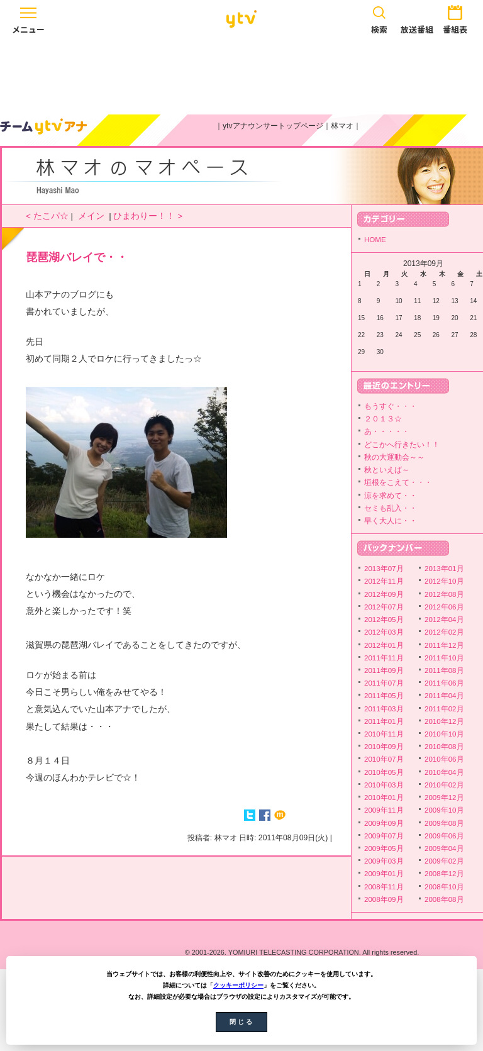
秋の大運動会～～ (394, 457)
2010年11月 (384, 734)
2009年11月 (384, 810)
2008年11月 (384, 887)
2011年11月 (384, 658)
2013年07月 (384, 568)
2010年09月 (384, 746)
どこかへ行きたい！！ (402, 444)
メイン (91, 216)
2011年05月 (384, 695)
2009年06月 (444, 836)
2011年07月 (384, 683)
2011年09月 (384, 670)
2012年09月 (384, 594)
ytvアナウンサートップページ (273, 125)
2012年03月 (384, 632)
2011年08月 (444, 670)
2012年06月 (444, 607)
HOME (375, 239)
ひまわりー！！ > (147, 216)
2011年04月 (444, 695)
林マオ (342, 125)
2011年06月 (444, 683)
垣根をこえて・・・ (398, 482)
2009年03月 (384, 861)
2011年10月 (444, 658)
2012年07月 (384, 607)
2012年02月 (444, 632)
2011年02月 (444, 709)
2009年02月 (444, 861)
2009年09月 (384, 823)
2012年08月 (444, 594)
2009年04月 (444, 848)
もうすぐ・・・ (390, 406)
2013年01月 (444, 568)
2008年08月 (444, 899)
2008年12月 (444, 873)
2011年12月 (444, 645)
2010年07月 (384, 759)
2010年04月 (444, 772)
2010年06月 (444, 759)
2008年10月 (444, 887)
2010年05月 (384, 772)
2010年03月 (384, 785)
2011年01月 (384, 721)
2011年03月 (384, 709)
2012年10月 (444, 581)
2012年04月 (444, 619)
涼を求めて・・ (390, 495)
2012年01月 (384, 645)
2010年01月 (384, 797)
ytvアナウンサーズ (44, 126)
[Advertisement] (241, 73)
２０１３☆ (383, 419)
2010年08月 (444, 746)
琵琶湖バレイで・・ (77, 257)
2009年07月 (384, 836)
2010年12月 (444, 721)
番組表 (455, 17)
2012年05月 (384, 619)
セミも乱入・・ (390, 508)
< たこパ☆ (47, 216)
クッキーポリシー (238, 985)
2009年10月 (444, 810)
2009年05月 (384, 848)
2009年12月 (444, 797)
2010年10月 (444, 734)
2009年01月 (384, 873)
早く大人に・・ (390, 521)
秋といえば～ (386, 470)
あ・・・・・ (386, 431)
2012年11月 (384, 581)
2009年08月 (444, 823)
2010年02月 (444, 785)
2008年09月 (384, 899)
